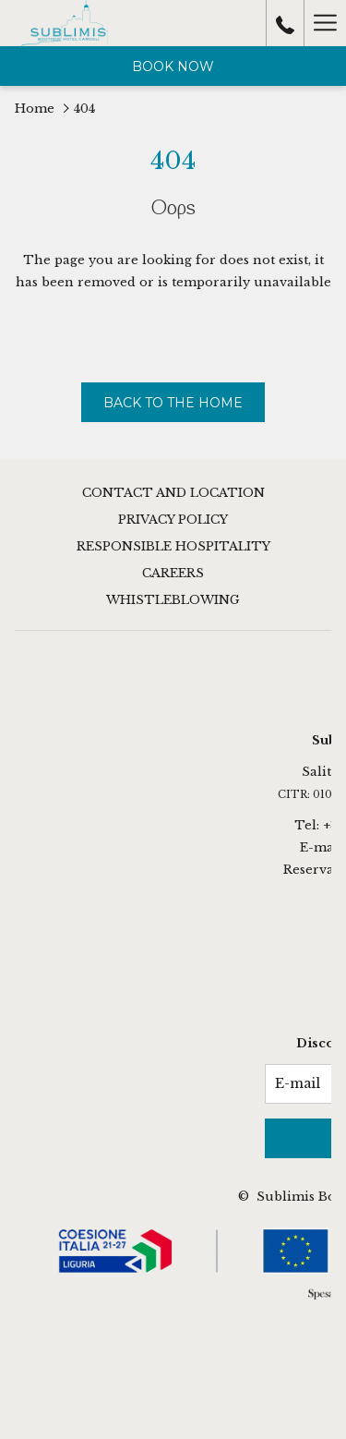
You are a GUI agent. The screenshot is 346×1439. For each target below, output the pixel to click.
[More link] (325, 23)
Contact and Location (173, 493)
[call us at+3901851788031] (285, 23)
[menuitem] (173, 495)
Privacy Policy (173, 519)
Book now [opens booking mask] (173, 66)
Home (34, 108)
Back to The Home (173, 402)
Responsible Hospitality (173, 546)
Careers (173, 573)
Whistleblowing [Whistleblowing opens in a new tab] (173, 600)
